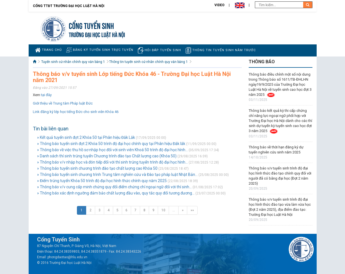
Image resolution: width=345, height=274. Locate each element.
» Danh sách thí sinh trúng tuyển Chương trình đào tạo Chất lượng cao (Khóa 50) (107, 156)
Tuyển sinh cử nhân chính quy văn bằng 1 (73, 62)
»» (192, 210)
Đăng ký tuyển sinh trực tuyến (99, 49)
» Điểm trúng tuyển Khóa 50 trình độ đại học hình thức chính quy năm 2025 (102, 180)
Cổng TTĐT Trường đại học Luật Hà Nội (68, 6)
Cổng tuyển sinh (91, 25)
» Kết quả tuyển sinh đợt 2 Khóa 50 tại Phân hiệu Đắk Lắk (86, 137)
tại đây (46, 95)
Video (219, 5)
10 (163, 210)
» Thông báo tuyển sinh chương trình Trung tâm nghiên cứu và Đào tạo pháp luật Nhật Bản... (117, 174)
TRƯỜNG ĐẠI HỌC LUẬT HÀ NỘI (97, 34)
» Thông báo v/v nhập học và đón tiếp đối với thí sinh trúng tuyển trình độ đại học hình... (112, 162)
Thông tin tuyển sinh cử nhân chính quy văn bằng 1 (148, 62)
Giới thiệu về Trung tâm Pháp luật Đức (63, 103)
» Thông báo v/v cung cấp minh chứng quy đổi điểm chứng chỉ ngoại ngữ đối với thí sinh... (114, 187)
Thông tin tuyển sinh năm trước (221, 50)
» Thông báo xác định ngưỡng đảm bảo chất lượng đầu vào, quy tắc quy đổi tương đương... (116, 193)
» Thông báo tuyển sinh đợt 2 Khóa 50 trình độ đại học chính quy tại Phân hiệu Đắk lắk (111, 143)
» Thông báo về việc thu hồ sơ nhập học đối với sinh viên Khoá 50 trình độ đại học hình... (112, 150)
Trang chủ (48, 50)
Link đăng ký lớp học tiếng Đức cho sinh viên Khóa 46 (75, 112)
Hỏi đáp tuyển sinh (159, 50)
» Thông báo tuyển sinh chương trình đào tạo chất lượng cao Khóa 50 (97, 168)
